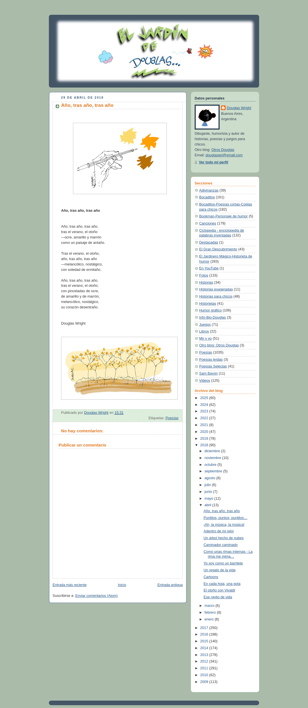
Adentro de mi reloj (219, 531)
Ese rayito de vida (218, 597)
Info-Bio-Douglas (212, 317)
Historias (206, 283)
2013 (204, 655)
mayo (209, 499)
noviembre (213, 458)
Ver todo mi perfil (213, 162)
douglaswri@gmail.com (224, 155)
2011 (204, 668)
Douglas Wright (239, 108)
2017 (204, 628)
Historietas (207, 304)
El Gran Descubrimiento (218, 249)
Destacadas (208, 242)
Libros (204, 331)
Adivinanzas (208, 190)
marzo (210, 606)
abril (208, 505)
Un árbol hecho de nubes (224, 538)
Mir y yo (205, 338)
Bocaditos (207, 197)
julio (208, 485)
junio (209, 492)
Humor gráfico (210, 310)
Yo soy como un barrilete (223, 563)
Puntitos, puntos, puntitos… (225, 518)
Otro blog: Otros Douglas (219, 345)
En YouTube (208, 268)
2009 (204, 682)
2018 (204, 445)
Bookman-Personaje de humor (223, 216)
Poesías (171, 418)
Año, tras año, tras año (222, 511)
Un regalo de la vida (220, 570)
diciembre (213, 451)
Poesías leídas (211, 360)
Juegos (205, 325)
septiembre (214, 471)
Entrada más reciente (70, 585)
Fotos (203, 275)
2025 (204, 398)
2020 (204, 432)
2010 (204, 675)
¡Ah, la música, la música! (224, 525)
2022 (204, 418)
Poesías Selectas (213, 366)
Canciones (207, 223)
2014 (204, 648)
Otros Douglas (222, 150)
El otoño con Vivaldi (219, 590)
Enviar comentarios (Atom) (96, 596)
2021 (204, 425)
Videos (204, 381)
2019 (204, 439)
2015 (204, 641)
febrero (211, 612)
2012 (204, 661)
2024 (204, 405)
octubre (211, 465)
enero (210, 619)
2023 (204, 411)
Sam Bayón (208, 373)
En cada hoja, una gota (222, 584)
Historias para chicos (215, 296)
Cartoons (211, 577)
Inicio (122, 585)
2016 (204, 634)
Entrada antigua (170, 585)
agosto (210, 478)
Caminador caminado (221, 545)
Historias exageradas (216, 289)
